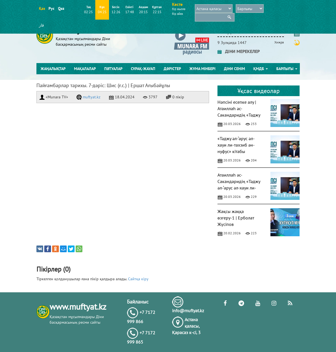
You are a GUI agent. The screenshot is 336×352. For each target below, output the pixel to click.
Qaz (61, 8)
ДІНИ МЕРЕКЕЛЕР (238, 51)
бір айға (177, 14)
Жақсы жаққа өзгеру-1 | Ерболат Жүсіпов (235, 218)
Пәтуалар (113, 68)
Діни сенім (234, 68)
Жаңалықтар (53, 68)
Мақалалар (85, 68)
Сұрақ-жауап (143, 68)
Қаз (42, 8)
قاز (41, 25)
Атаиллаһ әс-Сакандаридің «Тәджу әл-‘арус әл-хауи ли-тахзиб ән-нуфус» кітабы (238, 187)
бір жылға (178, 9)
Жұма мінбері (202, 68)
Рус (51, 8)
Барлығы (286, 68)
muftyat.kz (88, 96)
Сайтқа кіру (138, 278)
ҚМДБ (260, 68)
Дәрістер (172, 68)
